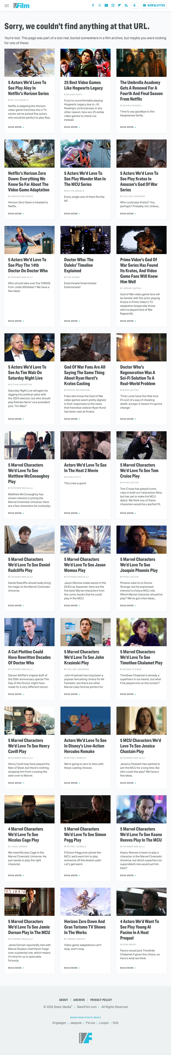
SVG (115, 1023)
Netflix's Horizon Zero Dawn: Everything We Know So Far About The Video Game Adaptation (28, 182)
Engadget (59, 1023)
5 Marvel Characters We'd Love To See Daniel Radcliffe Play (29, 565)
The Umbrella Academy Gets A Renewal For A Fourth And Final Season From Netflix (141, 91)
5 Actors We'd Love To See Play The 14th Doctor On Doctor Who (28, 265)
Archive (79, 1000)
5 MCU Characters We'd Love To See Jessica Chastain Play (140, 746)
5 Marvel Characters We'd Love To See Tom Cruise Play (139, 470)
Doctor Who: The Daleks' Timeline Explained (78, 265)
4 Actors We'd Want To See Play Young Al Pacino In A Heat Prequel (139, 930)
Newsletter (153, 5)
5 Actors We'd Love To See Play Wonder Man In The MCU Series (85, 179)
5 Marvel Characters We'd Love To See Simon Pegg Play (85, 834)
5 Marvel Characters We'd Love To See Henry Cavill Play (29, 746)
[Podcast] (134, 5)
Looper (104, 1023)
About (63, 1000)
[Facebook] (93, 6)
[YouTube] (106, 6)
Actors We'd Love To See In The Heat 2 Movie (85, 467)
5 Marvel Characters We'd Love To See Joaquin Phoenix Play (139, 565)
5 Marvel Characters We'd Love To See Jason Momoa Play (85, 565)
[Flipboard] (120, 6)
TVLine (90, 1023)
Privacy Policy (101, 1000)
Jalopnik (76, 1023)
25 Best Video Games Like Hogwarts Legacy (83, 85)
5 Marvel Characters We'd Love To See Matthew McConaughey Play (28, 473)
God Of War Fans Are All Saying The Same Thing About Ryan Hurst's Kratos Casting (84, 375)
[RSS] (126, 6)
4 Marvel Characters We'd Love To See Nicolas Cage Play (25, 834)
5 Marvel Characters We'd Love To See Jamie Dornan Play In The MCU (29, 927)
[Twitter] (100, 6)
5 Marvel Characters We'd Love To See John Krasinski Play (84, 657)
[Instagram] (113, 6)
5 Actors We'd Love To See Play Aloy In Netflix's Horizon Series (28, 88)
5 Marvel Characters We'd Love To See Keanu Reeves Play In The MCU (141, 834)
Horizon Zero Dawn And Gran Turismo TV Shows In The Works (85, 927)
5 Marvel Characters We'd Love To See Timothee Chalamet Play (141, 657)
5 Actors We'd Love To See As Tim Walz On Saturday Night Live (27, 372)
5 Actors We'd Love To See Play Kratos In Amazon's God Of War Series (139, 182)
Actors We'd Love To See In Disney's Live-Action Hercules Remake (85, 746)
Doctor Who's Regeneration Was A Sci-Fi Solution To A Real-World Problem (137, 375)
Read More (15, 127)
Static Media (62, 1007)
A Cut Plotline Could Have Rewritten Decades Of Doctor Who (29, 657)
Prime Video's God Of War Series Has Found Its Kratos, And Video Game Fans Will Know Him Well (139, 271)
